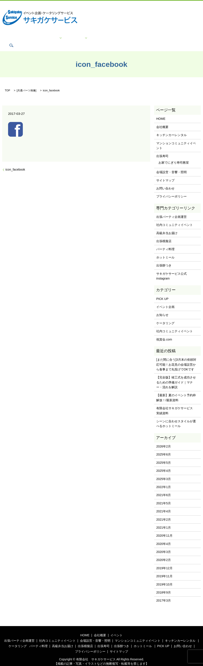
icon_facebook (15, 163)
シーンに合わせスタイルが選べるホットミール (176, 417)
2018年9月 (163, 586)
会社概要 (41, 39)
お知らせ (162, 308)
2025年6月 (163, 448)
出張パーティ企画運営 (171, 210)
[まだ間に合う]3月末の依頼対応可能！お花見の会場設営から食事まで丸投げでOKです (176, 358)
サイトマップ (164, 39)
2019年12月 (164, 561)
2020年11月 (164, 529)
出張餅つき (163, 259)
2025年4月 (163, 464)
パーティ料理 (165, 242)
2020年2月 (163, 553)
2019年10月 (164, 577)
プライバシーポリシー (139, 39)
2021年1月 (163, 521)
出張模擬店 (163, 234)
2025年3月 (163, 472)
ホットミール (165, 251)
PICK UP (96, 39)
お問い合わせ (113, 39)
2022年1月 (163, 480)
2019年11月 (164, 569)
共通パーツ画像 (26, 84)
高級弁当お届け (167, 226)
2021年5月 (163, 496)
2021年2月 (163, 513)
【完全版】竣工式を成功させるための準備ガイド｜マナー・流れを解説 (176, 375)
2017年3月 (163, 594)
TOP (7, 84)
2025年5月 (163, 456)
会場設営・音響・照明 (171, 165)
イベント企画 (165, 300)
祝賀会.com (164, 332)
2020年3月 (163, 545)
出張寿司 (162, 149)
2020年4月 (163, 537)
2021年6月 (163, 488)
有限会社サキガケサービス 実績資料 (176, 404)
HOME (29, 39)
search (179, 39)
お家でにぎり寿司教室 (173, 156)
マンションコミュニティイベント (176, 139)
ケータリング (76, 39)
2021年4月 (163, 504)
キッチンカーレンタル (171, 128)
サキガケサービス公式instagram (171, 269)
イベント (56, 39)
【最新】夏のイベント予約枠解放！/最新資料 (176, 391)
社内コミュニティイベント (174, 218)
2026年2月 (163, 440)
